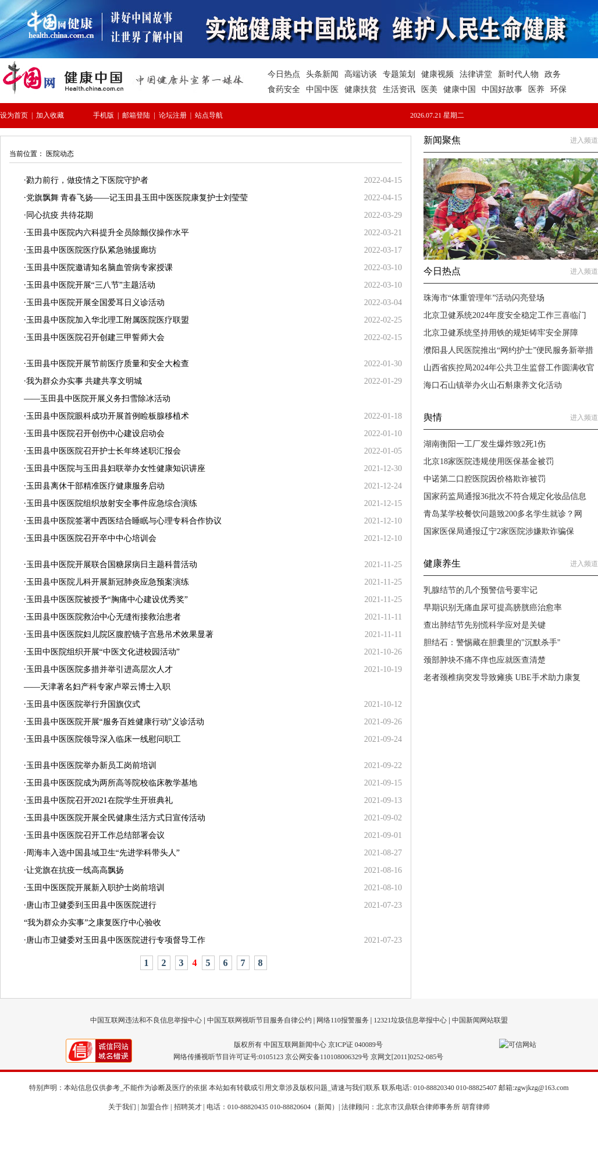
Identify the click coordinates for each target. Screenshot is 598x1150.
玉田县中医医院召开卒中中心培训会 (91, 538)
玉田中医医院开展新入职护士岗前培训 (95, 887)
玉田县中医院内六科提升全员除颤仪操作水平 (107, 232)
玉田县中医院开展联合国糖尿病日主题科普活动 (111, 564)
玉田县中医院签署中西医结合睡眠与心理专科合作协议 (124, 520)
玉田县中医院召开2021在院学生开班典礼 (99, 800)
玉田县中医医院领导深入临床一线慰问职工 (103, 739)
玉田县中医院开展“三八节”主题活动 (90, 285)
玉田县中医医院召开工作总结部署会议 (95, 835)
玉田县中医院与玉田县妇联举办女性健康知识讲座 (115, 468)
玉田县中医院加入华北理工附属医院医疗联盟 (107, 320)
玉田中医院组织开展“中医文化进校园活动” (103, 651)
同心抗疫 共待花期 (60, 215)
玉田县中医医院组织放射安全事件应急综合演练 (111, 503)
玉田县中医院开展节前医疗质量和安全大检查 (107, 363)
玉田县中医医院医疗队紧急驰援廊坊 (91, 250)
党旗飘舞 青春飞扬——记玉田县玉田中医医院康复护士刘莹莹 (137, 197)
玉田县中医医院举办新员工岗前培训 (91, 765)
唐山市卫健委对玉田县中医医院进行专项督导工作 (115, 940)
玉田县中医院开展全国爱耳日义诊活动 (95, 302)
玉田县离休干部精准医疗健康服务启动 (95, 486)
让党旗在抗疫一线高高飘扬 (75, 870)
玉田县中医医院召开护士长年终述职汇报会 (103, 451)
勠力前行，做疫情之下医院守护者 (87, 180)
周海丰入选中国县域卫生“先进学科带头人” (103, 852)
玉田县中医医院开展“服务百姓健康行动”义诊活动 (115, 721)
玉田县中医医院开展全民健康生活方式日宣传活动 (115, 817)
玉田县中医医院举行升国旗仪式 (83, 704)
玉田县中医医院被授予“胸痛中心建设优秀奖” (107, 599)
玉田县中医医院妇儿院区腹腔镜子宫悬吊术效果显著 (119, 634)
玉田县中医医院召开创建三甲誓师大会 (95, 337)
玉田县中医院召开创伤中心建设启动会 (95, 433)
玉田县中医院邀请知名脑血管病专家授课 (99, 267)
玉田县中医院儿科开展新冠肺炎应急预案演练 (107, 582)
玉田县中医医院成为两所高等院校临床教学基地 (111, 783)
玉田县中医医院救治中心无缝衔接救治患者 (103, 617)
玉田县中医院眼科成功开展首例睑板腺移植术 (107, 416)
